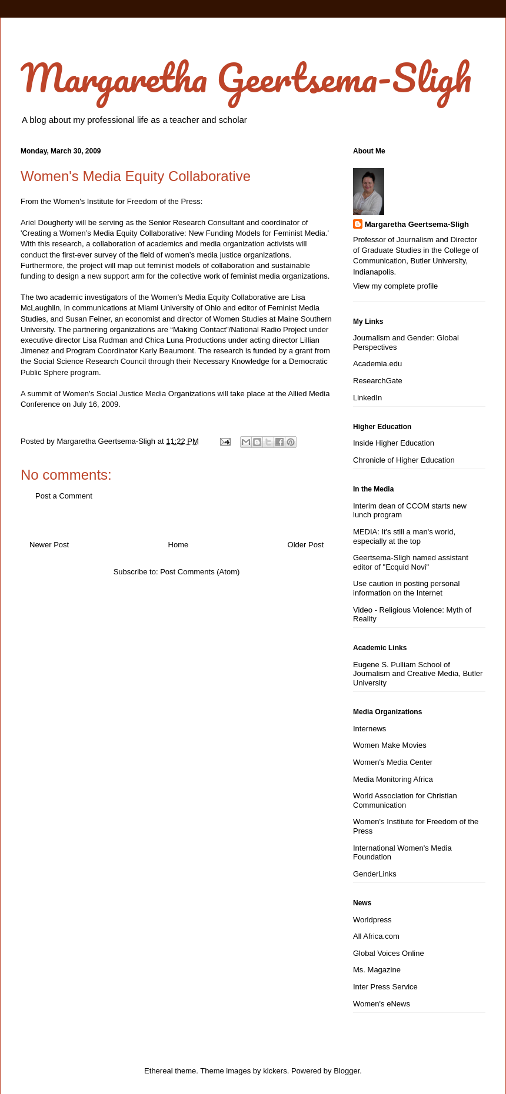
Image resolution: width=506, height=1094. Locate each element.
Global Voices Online (388, 953)
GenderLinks (375, 873)
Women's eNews (381, 1003)
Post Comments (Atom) (199, 571)
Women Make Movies (390, 745)
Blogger (346, 1070)
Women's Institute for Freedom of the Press (127, 201)
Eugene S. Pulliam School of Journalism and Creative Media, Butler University (417, 673)
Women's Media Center (392, 762)
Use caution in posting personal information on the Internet (406, 588)
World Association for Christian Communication (405, 800)
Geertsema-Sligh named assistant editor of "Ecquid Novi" (410, 562)
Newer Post (49, 544)
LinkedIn (367, 397)
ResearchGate (377, 380)
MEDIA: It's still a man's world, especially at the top (404, 536)
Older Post (306, 544)
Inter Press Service (385, 986)
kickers (275, 1070)
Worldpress (372, 919)
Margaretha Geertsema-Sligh (246, 77)
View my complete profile (395, 286)
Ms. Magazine (377, 969)
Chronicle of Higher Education (404, 460)
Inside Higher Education (393, 443)
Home (178, 544)
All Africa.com (376, 936)
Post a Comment (63, 495)
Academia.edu (377, 363)
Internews (369, 728)
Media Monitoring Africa (393, 779)
